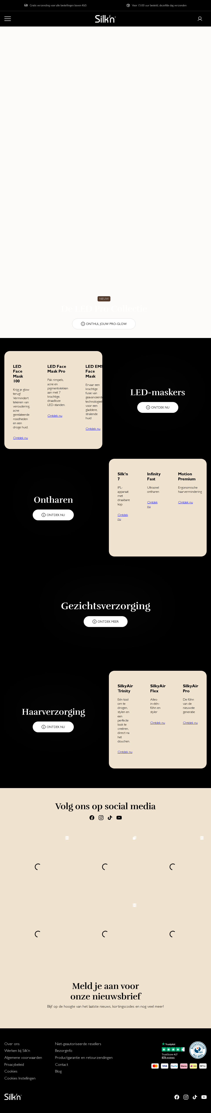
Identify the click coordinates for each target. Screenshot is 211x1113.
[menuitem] (23, 1043)
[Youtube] (119, 817)
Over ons (12, 1043)
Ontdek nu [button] (20, 438)
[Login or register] (199, 19)
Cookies (10, 1071)
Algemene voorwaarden (23, 1057)
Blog (58, 1071)
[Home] (105, 19)
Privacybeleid (14, 1064)
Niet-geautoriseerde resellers (78, 1043)
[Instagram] (101, 817)
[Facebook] (91, 817)
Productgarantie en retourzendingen (84, 1057)
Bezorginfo (63, 1050)
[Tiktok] (110, 817)
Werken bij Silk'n (17, 1050)
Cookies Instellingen (19, 1078)
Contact (61, 1064)
